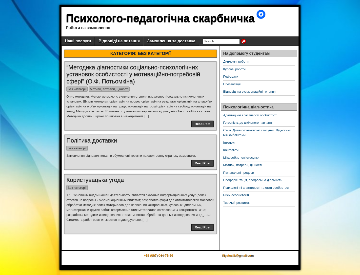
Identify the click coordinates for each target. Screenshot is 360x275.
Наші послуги (78, 41)
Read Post (202, 124)
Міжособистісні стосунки (241, 157)
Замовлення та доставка (171, 41)
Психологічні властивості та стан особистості (256, 187)
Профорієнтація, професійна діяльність (252, 180)
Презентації (232, 84)
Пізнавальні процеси (238, 172)
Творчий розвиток (236, 203)
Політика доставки (91, 140)
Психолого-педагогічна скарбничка (160, 18)
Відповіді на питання (119, 41)
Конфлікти (231, 150)
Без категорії (77, 89)
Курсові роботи (234, 69)
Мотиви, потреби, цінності (109, 89)
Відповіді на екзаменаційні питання (249, 91)
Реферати (230, 76)
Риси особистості (236, 195)
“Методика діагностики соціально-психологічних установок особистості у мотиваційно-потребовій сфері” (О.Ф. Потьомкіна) (133, 74)
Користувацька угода (95, 179)
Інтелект (229, 142)
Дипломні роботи (236, 61)
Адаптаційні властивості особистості (250, 115)
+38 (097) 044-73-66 (158, 255)
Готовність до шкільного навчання (248, 122)
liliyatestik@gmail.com (237, 255)
